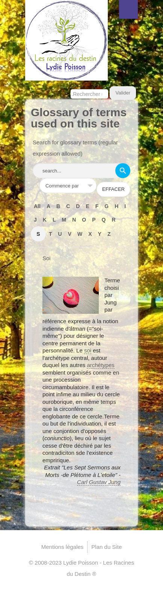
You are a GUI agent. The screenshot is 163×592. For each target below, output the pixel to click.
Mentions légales (62, 547)
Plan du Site (106, 547)
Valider (122, 93)
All (37, 206)
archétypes (100, 365)
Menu (128, 9)
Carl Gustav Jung (99, 482)
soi (87, 350)
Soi (46, 258)
